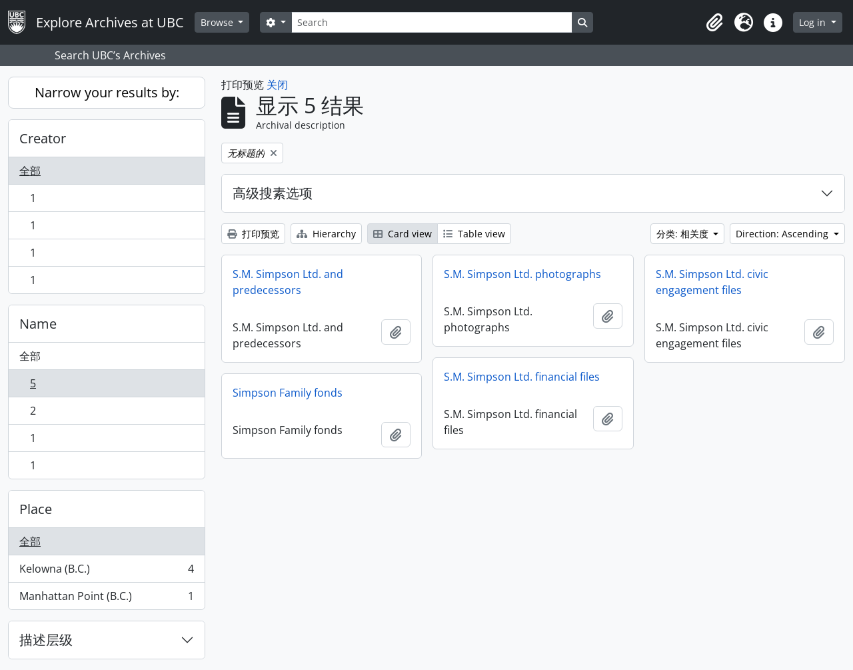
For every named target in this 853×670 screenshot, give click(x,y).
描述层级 (46, 640)
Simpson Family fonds (288, 392)
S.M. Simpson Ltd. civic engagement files (712, 282)
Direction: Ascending (783, 233)
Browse (218, 22)
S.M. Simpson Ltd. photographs (522, 274)
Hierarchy (326, 233)
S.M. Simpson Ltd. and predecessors (288, 282)
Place (35, 509)
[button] (714, 22)
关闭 (277, 84)
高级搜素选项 (273, 193)
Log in (813, 22)
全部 (30, 170)
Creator (42, 138)
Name (38, 324)
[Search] (431, 22)
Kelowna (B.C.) (106, 572)
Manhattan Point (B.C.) (106, 598)
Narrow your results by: (107, 92)
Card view (402, 233)
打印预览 (253, 233)
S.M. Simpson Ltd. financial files (522, 376)
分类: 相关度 (683, 233)
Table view (474, 233)
